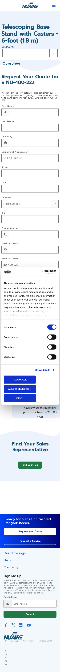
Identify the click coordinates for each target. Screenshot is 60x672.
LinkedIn (20, 627)
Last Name (7, 121)
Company (6, 136)
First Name (7, 106)
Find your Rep (30, 467)
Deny (19, 398)
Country (6, 197)
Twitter (13, 627)
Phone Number (10, 228)
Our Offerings (15, 555)
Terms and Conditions (46, 643)
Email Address (9, 243)
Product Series (9, 258)
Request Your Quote (30, 534)
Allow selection (19, 388)
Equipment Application (14, 152)
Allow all (20, 379)
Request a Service (30, 543)
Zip (3, 213)
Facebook (6, 627)
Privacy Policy (28, 643)
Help (7, 562)
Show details (42, 370)
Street (4, 167)
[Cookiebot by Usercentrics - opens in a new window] (42, 272)
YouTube (28, 627)
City (3, 182)
